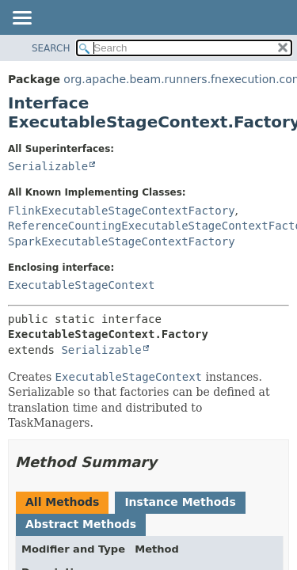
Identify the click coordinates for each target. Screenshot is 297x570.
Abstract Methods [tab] (80, 524)
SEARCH (51, 48)
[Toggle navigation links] (21, 19)
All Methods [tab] (62, 502)
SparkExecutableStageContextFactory (121, 241)
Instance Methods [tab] (179, 502)
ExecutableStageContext (81, 285)
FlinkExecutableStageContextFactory (121, 210)
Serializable (48, 166)
